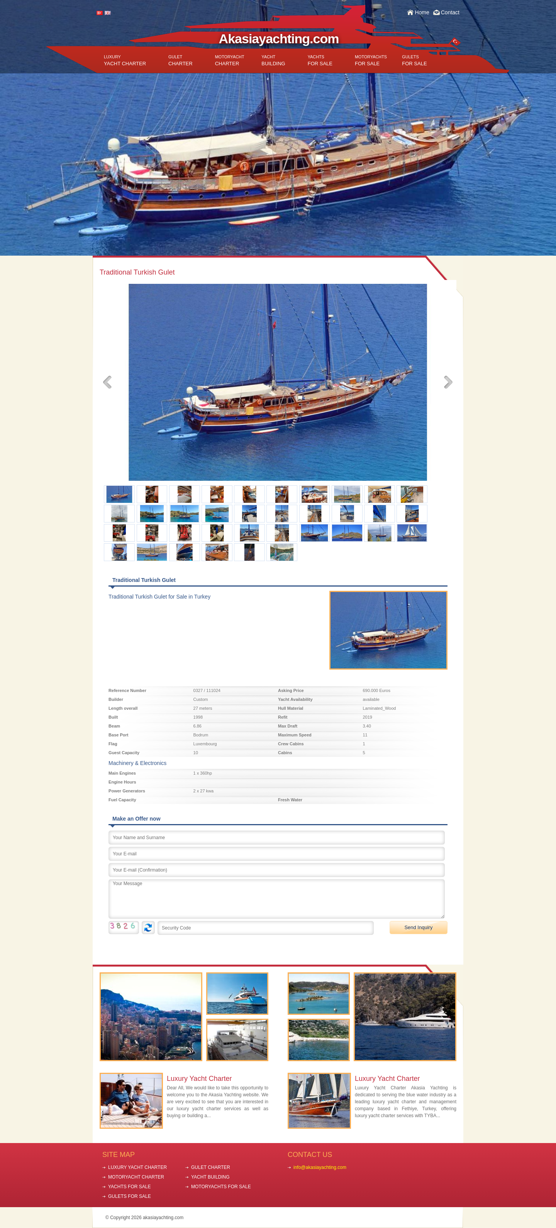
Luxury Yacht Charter (199, 1078)
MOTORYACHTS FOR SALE (221, 1186)
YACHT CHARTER (125, 60)
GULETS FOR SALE (129, 1196)
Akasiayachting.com (279, 38)
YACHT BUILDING (210, 1177)
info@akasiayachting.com (319, 1167)
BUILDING (273, 60)
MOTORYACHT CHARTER (136, 1177)
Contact (450, 12)
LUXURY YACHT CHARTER (137, 1167)
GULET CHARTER (210, 1167)
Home (422, 12)
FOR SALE (320, 60)
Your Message (276, 899)
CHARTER (180, 60)
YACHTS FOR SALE (129, 1186)
